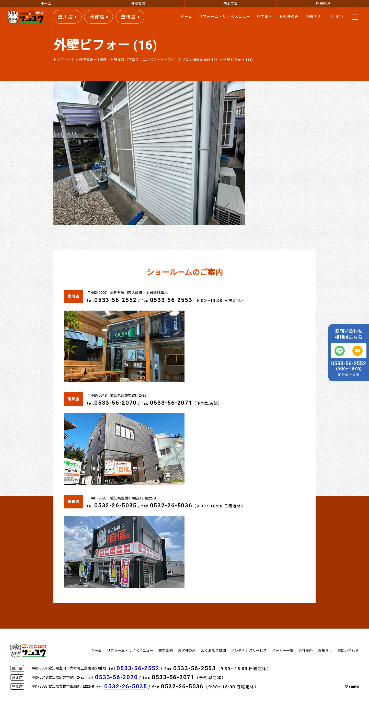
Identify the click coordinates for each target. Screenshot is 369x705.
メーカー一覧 (282, 651)
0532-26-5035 (115, 505)
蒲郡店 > (99, 16)
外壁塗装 (138, 4)
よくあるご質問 (213, 651)
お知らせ (313, 17)
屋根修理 (323, 4)
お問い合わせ (348, 651)
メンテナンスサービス (249, 651)
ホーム (46, 4)
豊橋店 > (130, 16)
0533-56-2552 (115, 300)
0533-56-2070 (115, 403)
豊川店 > (67, 16)
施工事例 (265, 17)
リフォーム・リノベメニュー (224, 17)
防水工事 (230, 4)
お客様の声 (289, 17)
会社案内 (335, 17)
